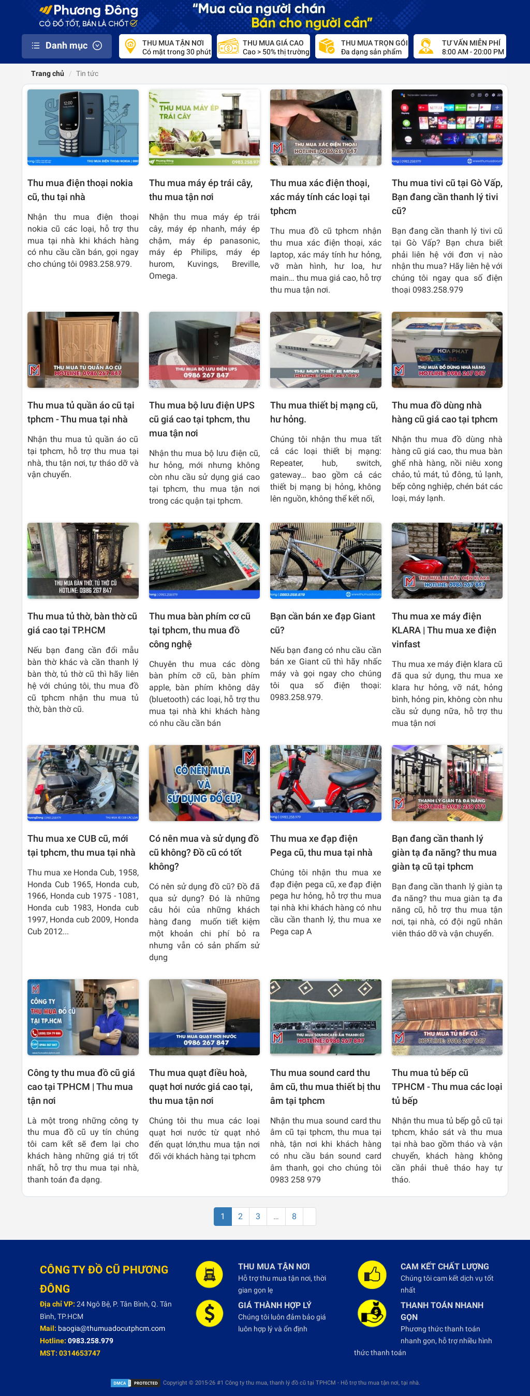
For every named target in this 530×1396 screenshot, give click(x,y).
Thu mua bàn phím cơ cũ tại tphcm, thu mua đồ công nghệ (200, 630)
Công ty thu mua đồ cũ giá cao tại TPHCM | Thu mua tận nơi (81, 1086)
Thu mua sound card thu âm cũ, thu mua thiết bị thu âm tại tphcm (325, 1086)
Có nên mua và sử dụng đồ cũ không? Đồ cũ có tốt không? (204, 852)
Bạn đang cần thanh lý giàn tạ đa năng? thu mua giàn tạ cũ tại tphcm (444, 852)
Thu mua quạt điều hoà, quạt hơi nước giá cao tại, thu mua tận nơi (201, 1086)
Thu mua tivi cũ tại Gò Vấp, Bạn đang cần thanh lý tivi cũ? (447, 196)
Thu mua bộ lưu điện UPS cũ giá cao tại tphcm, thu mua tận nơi (202, 419)
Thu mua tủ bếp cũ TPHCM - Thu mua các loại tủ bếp (447, 1086)
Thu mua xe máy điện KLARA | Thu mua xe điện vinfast (444, 630)
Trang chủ (47, 73)
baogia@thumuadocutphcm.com (111, 1328)
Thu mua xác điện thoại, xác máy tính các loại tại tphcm (320, 196)
